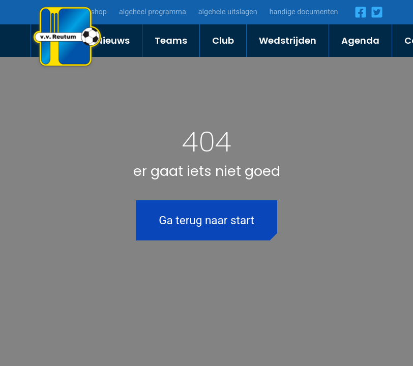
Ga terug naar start (206, 220)
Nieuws (113, 40)
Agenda (360, 40)
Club (223, 40)
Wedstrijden (287, 40)
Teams (171, 40)
